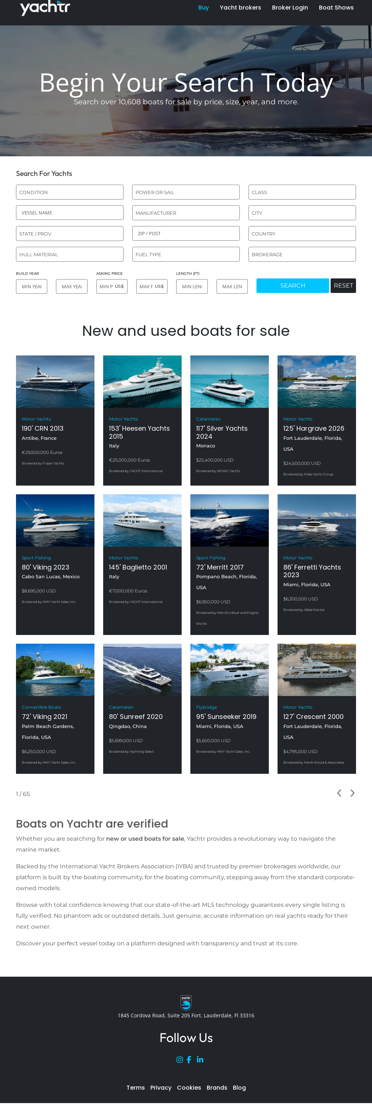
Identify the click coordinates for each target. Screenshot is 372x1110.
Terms (135, 1087)
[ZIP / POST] (186, 233)
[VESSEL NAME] (70, 212)
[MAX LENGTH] (232, 286)
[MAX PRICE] (151, 286)
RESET (343, 285)
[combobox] (70, 192)
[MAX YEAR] (71, 286)
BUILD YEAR (27, 273)
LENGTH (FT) (187, 273)
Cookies (189, 1087)
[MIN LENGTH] (191, 286)
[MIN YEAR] (31, 286)
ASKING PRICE (109, 273)
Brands (217, 1087)
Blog (239, 1087)
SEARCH (293, 285)
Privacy (160, 1087)
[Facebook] (192, 1061)
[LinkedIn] (202, 1061)
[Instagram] (182, 1061)
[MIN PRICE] (112, 286)
